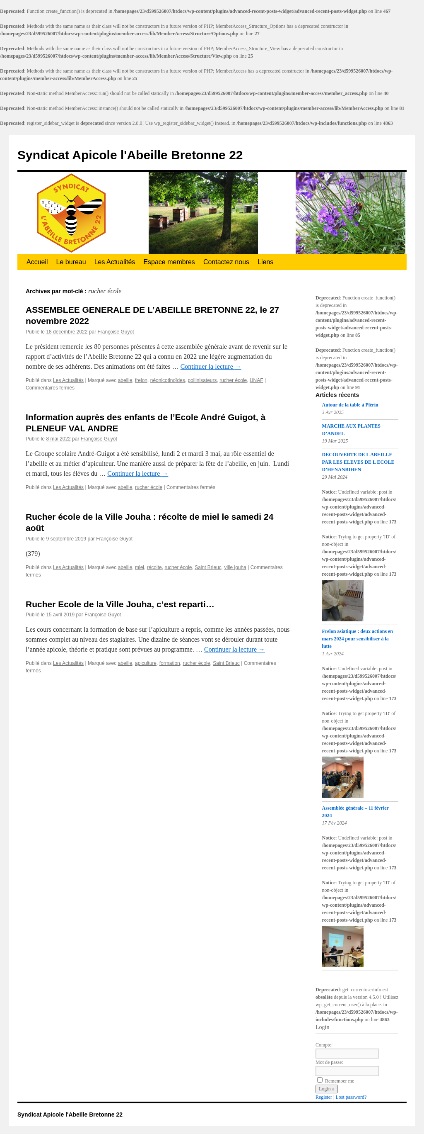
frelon (141, 380)
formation (169, 663)
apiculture (146, 663)
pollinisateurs (202, 380)
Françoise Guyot (115, 332)
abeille (125, 380)
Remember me (335, 1081)
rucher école (233, 380)
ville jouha (235, 567)
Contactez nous (226, 261)
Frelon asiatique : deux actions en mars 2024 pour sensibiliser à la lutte (357, 638)
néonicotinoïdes (167, 380)
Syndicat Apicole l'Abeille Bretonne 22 (130, 155)
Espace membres (169, 261)
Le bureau (71, 261)
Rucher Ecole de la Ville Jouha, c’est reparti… (120, 604)
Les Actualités (114, 261)
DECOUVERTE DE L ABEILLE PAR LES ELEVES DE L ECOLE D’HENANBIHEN (358, 462)
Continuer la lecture (211, 366)
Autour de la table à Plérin (350, 405)
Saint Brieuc (208, 567)
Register (324, 1097)
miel (139, 567)
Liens (265, 261)
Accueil (37, 261)
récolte (154, 567)
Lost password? (350, 1097)
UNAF (256, 380)
